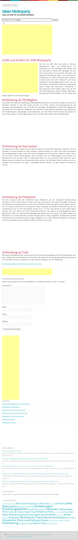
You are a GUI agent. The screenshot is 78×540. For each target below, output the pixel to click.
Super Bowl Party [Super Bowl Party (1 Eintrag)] (53, 520)
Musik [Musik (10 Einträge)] (48, 517)
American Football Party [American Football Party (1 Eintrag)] (9, 504)
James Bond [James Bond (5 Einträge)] (41, 514)
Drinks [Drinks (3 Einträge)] (31, 506)
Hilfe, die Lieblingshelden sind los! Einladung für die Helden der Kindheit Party (30, 481)
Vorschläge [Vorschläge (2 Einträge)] (28, 523)
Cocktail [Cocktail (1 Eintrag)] (52, 504)
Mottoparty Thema (10, 5)
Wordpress (46, 534)
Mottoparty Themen (9, 423)
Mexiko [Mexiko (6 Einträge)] (67, 514)
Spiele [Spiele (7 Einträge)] (45, 520)
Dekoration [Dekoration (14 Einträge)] (9, 506)
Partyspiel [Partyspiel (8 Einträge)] (35, 520)
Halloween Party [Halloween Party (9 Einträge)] (55, 509)
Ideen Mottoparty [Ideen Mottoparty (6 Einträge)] (11, 514)
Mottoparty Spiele (8, 419)
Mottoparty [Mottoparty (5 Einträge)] (14, 517)
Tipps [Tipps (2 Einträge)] (61, 521)
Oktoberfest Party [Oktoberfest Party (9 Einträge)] (12, 520)
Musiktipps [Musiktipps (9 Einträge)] (58, 517)
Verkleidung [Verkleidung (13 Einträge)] (10, 523)
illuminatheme (26, 534)
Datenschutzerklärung (23, 537)
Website (5, 321)
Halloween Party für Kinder (12, 451)
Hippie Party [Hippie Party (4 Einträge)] (30, 512)
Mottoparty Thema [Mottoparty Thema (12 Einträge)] (32, 517)
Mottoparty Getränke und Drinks (13, 410)
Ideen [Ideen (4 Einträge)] (71, 512)
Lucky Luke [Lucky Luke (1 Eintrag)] (60, 515)
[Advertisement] (27, 40)
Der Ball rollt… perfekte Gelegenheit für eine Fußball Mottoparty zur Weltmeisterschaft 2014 (35, 474)
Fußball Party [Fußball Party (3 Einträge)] (33, 509)
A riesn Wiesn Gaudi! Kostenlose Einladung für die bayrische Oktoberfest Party (30, 494)
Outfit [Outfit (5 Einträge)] (27, 520)
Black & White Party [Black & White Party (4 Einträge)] (41, 503)
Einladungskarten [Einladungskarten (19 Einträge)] (14, 509)
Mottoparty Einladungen (11, 407)
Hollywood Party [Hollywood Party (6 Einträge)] (44, 511)
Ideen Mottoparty (16, 11)
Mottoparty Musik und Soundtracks (14, 413)
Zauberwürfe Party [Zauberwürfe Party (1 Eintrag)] (52, 523)
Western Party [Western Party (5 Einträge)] (40, 523)
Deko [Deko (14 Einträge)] (68, 503)
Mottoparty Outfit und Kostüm (13, 416)
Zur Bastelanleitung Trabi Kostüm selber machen (22, 264)
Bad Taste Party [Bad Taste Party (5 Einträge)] (24, 503)
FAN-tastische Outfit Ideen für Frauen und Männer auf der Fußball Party (28, 466)
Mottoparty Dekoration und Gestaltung (16, 404)
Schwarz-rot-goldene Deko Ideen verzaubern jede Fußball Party (25, 459)
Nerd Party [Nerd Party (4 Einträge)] (70, 517)
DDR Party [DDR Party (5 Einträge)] (60, 503)
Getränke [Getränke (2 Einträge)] (42, 509)
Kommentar (7, 286)
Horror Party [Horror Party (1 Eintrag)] (57, 512)
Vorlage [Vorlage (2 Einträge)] (21, 523)
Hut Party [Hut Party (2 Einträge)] (65, 512)
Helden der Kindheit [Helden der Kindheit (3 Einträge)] (16, 512)
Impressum (11, 537)
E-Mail (15, 314)
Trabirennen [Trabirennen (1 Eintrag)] (66, 520)
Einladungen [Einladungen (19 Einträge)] (44, 506)
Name (15, 307)
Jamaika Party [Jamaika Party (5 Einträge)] (27, 514)
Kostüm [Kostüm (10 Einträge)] (51, 514)
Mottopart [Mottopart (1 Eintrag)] (5, 518)
